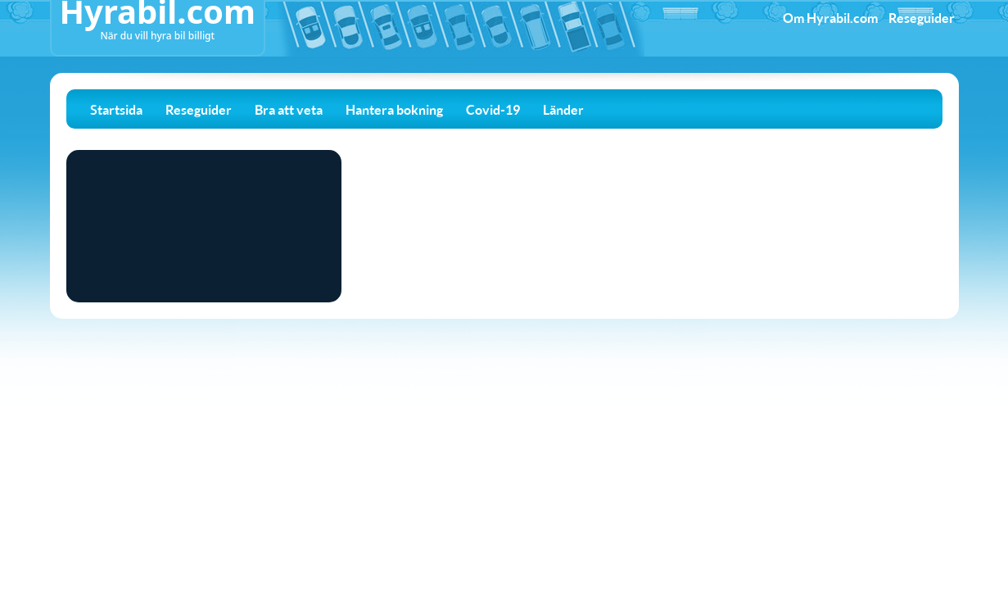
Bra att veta (289, 109)
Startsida (116, 109)
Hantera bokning (394, 109)
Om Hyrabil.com (830, 17)
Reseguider (921, 17)
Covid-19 (493, 109)
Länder (563, 109)
